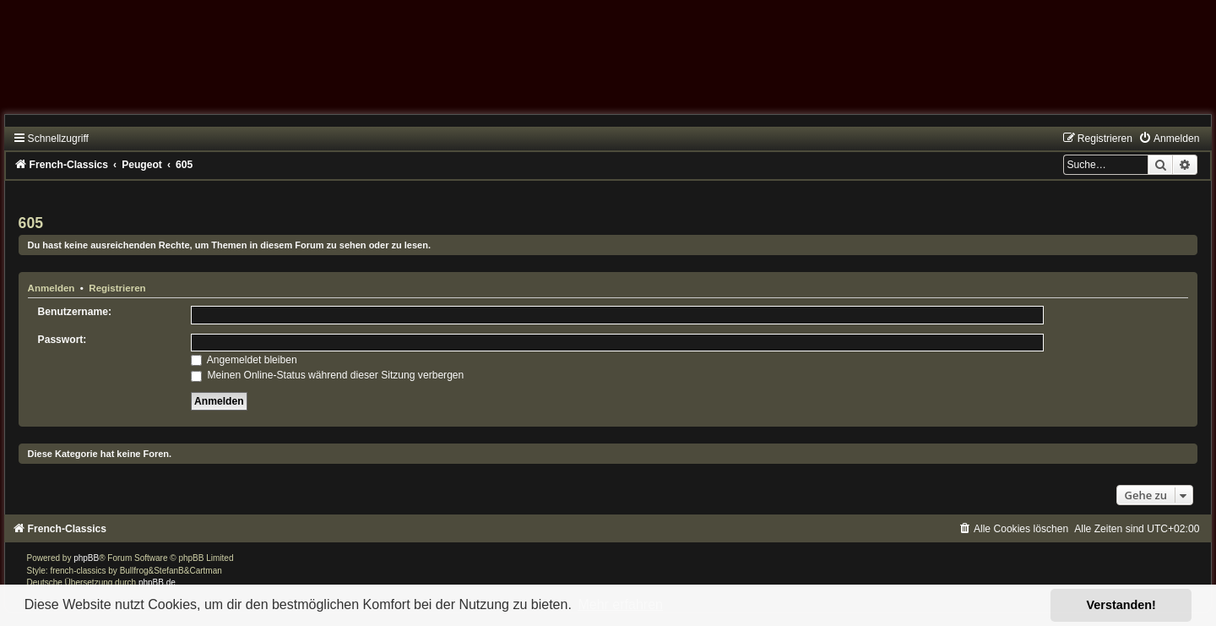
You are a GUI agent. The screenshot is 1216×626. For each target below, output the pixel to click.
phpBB (86, 558)
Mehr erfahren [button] (620, 604)
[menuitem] (1168, 138)
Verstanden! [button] (1121, 605)
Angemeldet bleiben (244, 360)
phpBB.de (157, 582)
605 (31, 223)
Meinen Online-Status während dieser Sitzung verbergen (327, 375)
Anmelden (51, 288)
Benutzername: (74, 312)
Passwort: (62, 340)
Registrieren (117, 288)
